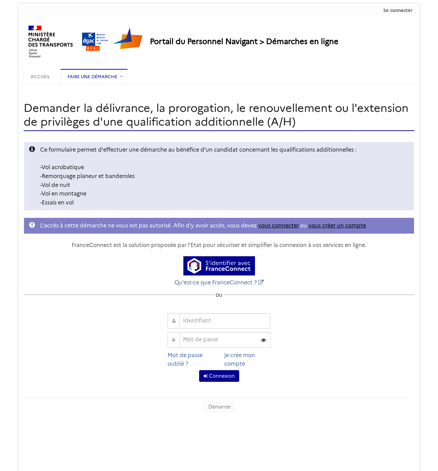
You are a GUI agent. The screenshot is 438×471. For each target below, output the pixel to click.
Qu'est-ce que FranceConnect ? (215, 282)
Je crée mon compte (239, 359)
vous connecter (278, 225)
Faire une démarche (92, 76)
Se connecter (397, 10)
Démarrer (219, 407)
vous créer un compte (337, 225)
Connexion (219, 376)
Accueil (40, 76)
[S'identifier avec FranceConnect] (219, 265)
